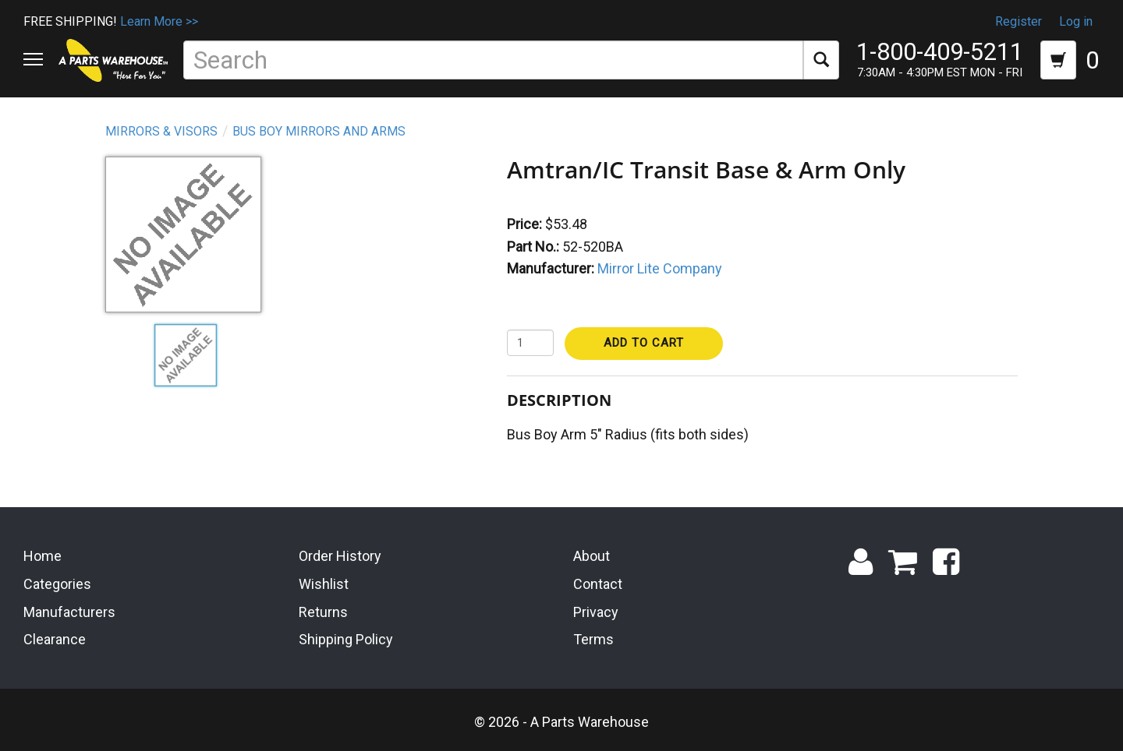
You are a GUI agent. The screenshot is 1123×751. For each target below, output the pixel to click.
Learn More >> (159, 21)
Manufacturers (69, 612)
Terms (593, 639)
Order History (340, 556)
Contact (597, 584)
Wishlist (324, 584)
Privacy (595, 612)
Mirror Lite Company (659, 268)
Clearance (54, 639)
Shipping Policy (346, 639)
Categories (57, 584)
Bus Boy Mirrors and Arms (319, 131)
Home (42, 556)
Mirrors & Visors (161, 131)
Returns (323, 612)
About (591, 556)
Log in (1076, 21)
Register (1018, 21)
